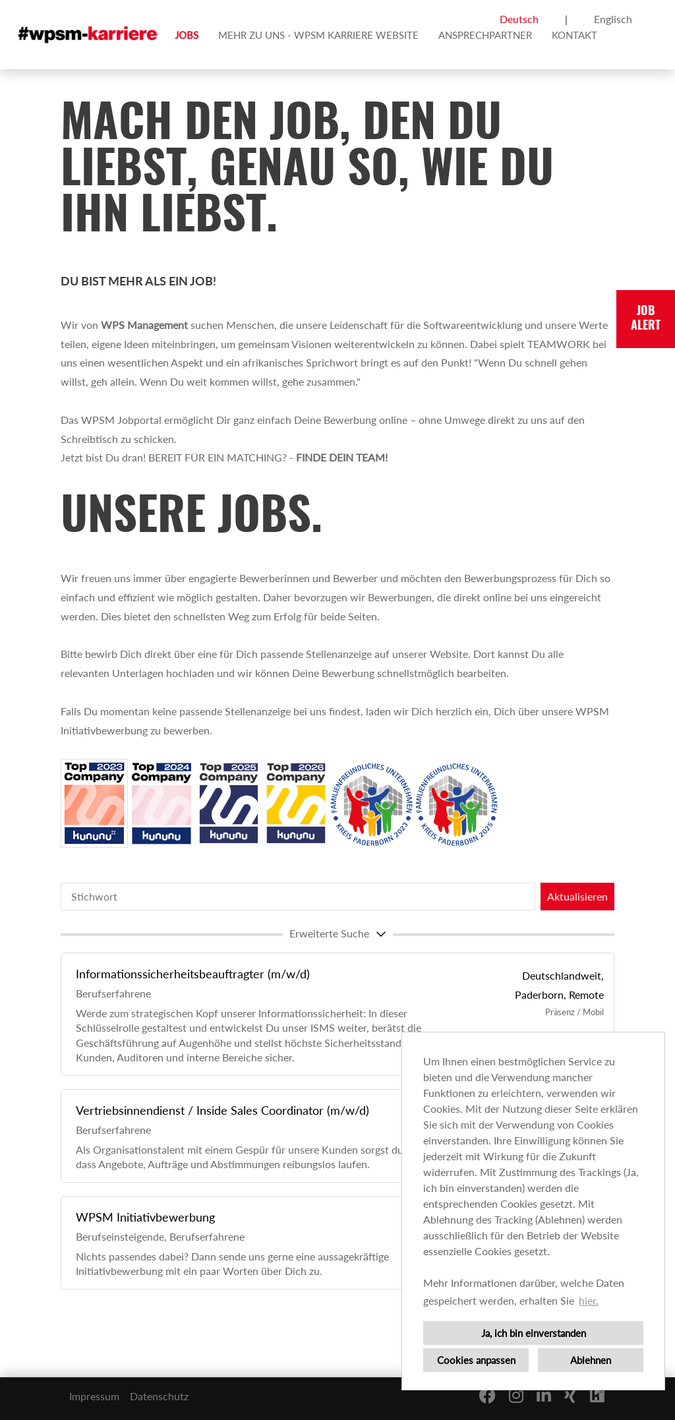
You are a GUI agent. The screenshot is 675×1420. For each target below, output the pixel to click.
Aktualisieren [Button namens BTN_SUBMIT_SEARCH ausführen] (577, 896)
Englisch (613, 19)
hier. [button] (589, 1300)
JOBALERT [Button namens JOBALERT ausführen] (645, 319)
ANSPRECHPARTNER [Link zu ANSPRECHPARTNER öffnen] (485, 35)
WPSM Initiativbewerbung (145, 1217)
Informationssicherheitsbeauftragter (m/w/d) (193, 973)
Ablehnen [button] (590, 1360)
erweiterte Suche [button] (339, 933)
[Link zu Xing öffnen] (570, 1395)
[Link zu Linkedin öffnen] (543, 1395)
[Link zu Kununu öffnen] (597, 1395)
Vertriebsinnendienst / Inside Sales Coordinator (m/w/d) (222, 1110)
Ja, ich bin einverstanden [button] (533, 1333)
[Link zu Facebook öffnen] (487, 1395)
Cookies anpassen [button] (476, 1360)
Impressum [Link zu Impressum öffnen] (94, 1396)
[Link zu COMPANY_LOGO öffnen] (88, 34)
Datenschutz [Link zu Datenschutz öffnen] (159, 1396)
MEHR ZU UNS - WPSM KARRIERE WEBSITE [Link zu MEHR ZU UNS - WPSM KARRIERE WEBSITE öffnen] (318, 35)
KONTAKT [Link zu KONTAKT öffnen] (574, 35)
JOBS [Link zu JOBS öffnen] (186, 35)
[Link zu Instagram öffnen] (516, 1395)
